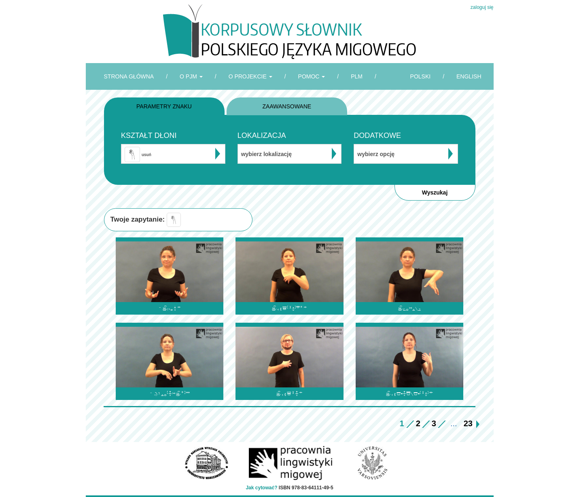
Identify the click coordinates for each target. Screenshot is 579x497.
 (169, 394)
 (289, 308)
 (289, 394)
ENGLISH (468, 76)
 (409, 394)
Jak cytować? (261, 488)
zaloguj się (482, 7)
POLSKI (420, 76)
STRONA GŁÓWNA (129, 76)
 (409, 308)
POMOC (311, 76)
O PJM (191, 76)
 (169, 308)
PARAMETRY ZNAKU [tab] (164, 106)
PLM (357, 76)
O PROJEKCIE (250, 76)
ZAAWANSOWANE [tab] (287, 106)
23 (468, 423)
